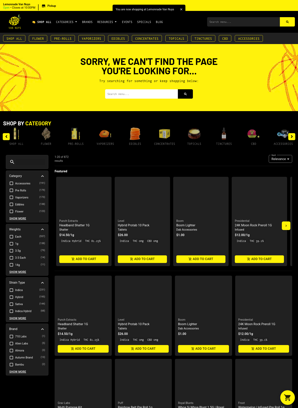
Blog (159, 22)
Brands (87, 22)
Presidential (242, 220)
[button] (30, 6)
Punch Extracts (68, 220)
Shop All (14, 38)
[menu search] (30, 162)
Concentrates (147, 38)
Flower (38, 38)
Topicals (176, 38)
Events (127, 22)
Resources (107, 21)
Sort (273, 155)
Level (121, 220)
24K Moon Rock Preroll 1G (253, 225)
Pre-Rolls (63, 38)
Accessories (249, 38)
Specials (144, 22)
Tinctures (203, 38)
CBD (225, 38)
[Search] (287, 22)
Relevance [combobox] (278, 159)
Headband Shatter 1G (74, 225)
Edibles (118, 38)
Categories (66, 21)
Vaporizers (91, 38)
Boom (180, 220)
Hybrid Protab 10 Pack (133, 225)
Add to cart (83, 259)
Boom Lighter (185, 225)
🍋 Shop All (41, 22)
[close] (181, 9)
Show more (17, 218)
